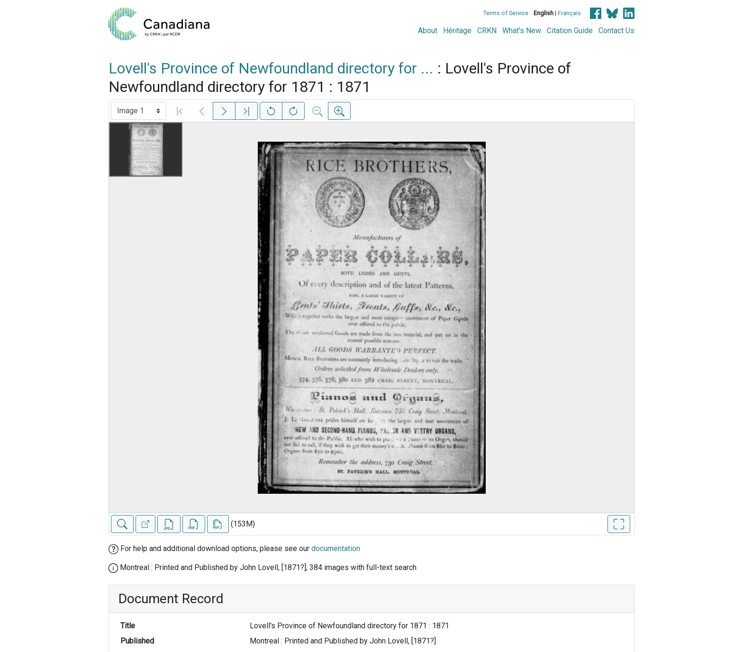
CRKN (487, 30)
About (427, 30)
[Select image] (138, 111)
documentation (335, 548)
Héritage (457, 30)
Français (569, 13)
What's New (521, 30)
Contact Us (616, 30)
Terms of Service (505, 13)
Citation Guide (570, 30)
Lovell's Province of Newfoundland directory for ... (271, 68)
